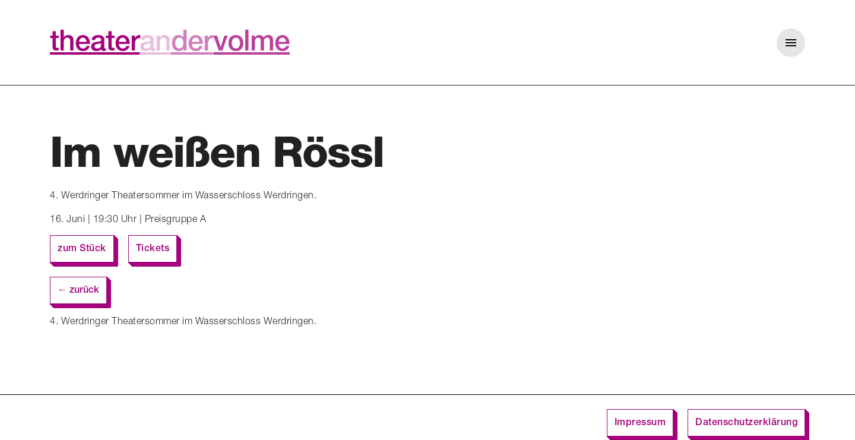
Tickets (153, 249)
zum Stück (82, 249)
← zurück (78, 291)
